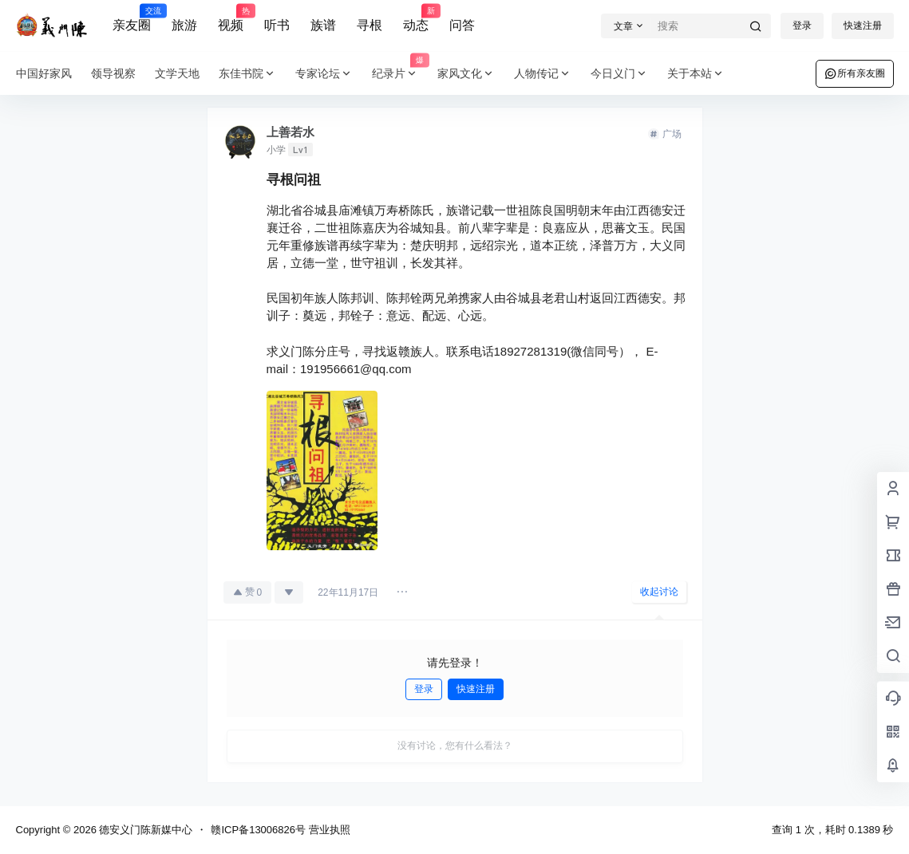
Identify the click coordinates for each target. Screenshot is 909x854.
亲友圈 (132, 18)
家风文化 (466, 74)
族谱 (323, 25)
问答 (462, 25)
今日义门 (619, 74)
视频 (230, 18)
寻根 (369, 25)
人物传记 (542, 74)
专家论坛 (324, 74)
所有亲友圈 (854, 73)
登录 (802, 25)
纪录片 (400, 74)
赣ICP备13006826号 (258, 830)
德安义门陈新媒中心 (145, 830)
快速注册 (863, 25)
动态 (416, 18)
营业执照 (329, 830)
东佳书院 (247, 74)
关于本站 (696, 74)
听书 (277, 25)
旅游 (184, 25)
